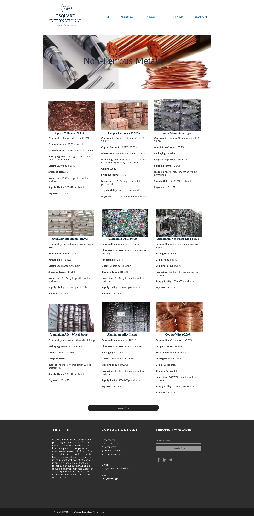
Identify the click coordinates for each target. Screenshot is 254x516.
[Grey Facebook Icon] (158, 460)
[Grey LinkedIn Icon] (164, 460)
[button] (123, 408)
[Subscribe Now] (178, 448)
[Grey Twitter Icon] (171, 460)
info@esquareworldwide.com (117, 468)
